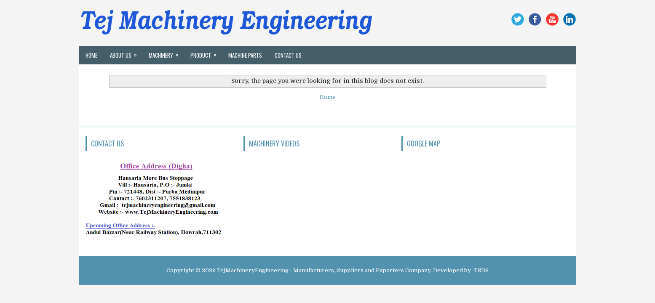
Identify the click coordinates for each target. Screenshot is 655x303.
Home (91, 55)
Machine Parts (245, 55)
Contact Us (288, 55)
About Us (126, 52)
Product (206, 52)
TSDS (481, 270)
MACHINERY (166, 52)
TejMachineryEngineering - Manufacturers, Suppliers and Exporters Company (323, 270)
